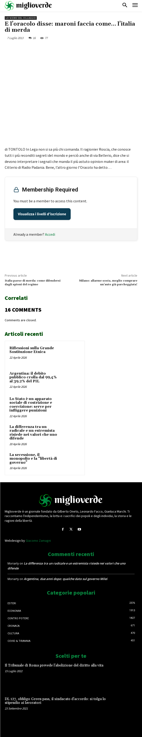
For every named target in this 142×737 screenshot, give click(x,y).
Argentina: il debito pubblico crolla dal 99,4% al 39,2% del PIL (33, 377)
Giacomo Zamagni (38, 540)
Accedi (50, 234)
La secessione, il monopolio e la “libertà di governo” (33, 459)
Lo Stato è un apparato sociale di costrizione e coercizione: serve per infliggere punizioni (30, 405)
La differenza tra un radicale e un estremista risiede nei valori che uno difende (33, 433)
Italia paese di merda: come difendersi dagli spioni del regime (33, 282)
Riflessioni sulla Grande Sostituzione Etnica (31, 350)
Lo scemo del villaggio (21, 18)
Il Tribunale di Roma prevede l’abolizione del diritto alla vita (54, 665)
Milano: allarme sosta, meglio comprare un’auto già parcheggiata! (108, 282)
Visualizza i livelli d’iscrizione (42, 214)
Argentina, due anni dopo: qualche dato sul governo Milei (65, 579)
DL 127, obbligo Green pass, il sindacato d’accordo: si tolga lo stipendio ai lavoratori (55, 701)
